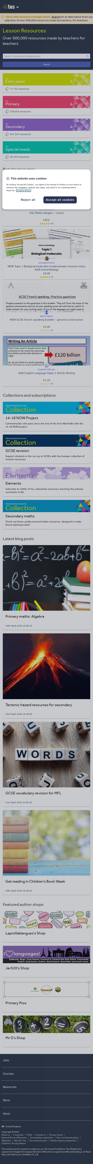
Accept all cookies (60, 199)
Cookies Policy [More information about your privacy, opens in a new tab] (23, 190)
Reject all (28, 199)
